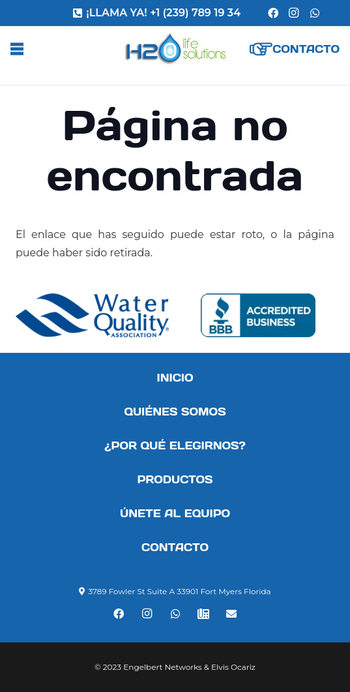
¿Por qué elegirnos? (175, 445)
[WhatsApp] (314, 13)
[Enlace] (175, 49)
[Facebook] (273, 13)
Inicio (174, 377)
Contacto (175, 547)
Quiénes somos (175, 411)
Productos (174, 479)
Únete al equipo (175, 513)
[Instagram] (294, 13)
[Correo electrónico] (231, 614)
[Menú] (17, 49)
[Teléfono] (203, 614)
